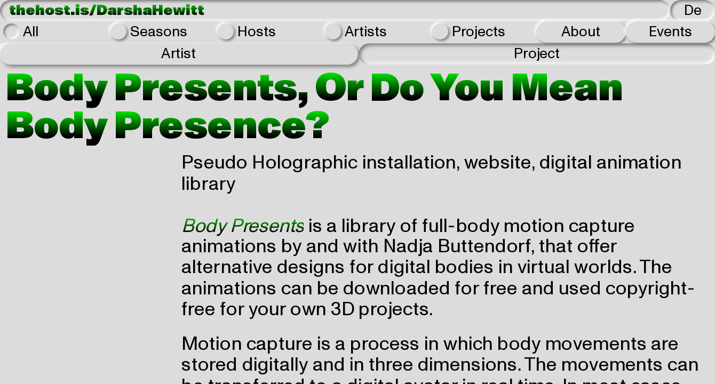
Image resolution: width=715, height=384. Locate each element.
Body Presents (242, 225)
